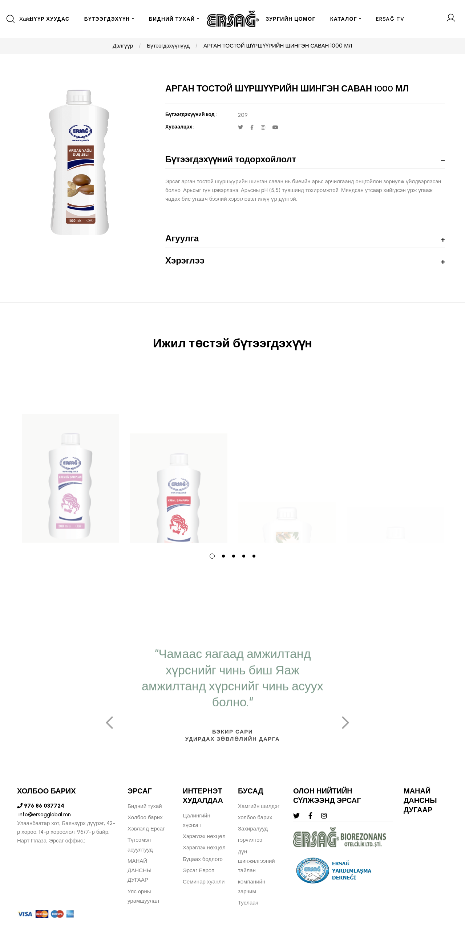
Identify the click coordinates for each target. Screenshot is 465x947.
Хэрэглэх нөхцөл (204, 836)
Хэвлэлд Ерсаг (146, 828)
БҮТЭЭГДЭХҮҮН (107, 19)
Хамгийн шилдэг (258, 806)
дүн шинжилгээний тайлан (256, 861)
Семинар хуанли (204, 881)
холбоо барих (255, 817)
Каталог (343, 19)
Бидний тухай (145, 806)
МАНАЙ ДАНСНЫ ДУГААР (139, 870)
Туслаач (248, 902)
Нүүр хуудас (50, 19)
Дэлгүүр (123, 45)
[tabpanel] (70, 456)
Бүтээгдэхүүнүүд (168, 45)
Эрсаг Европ (198, 870)
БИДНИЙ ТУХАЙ (172, 19)
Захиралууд (253, 828)
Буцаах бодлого (203, 859)
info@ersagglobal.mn (44, 814)
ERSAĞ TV (390, 19)
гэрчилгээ (250, 840)
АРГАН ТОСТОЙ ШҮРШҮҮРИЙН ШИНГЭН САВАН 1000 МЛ (277, 45)
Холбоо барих (145, 817)
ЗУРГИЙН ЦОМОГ (291, 19)
